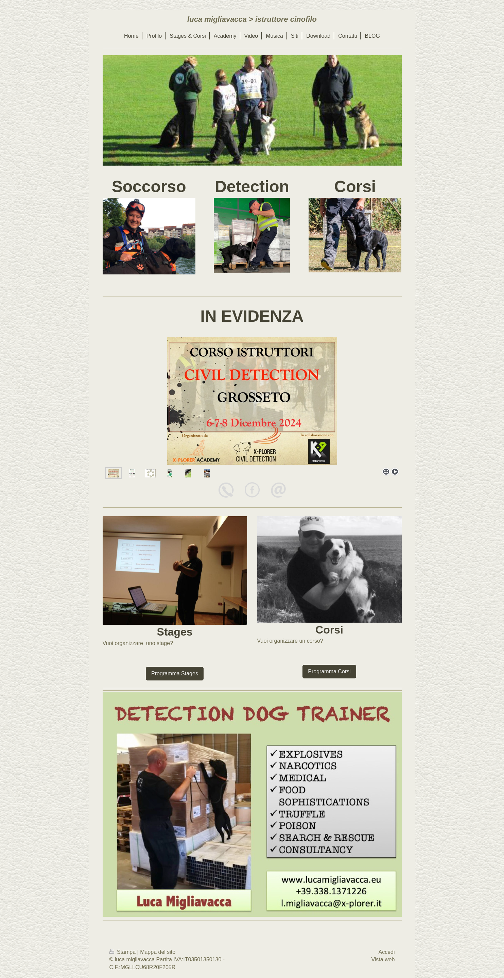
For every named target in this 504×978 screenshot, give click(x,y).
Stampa (123, 952)
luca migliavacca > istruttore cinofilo (252, 19)
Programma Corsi (329, 671)
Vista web (383, 959)
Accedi (386, 952)
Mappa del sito (157, 952)
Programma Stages (174, 673)
